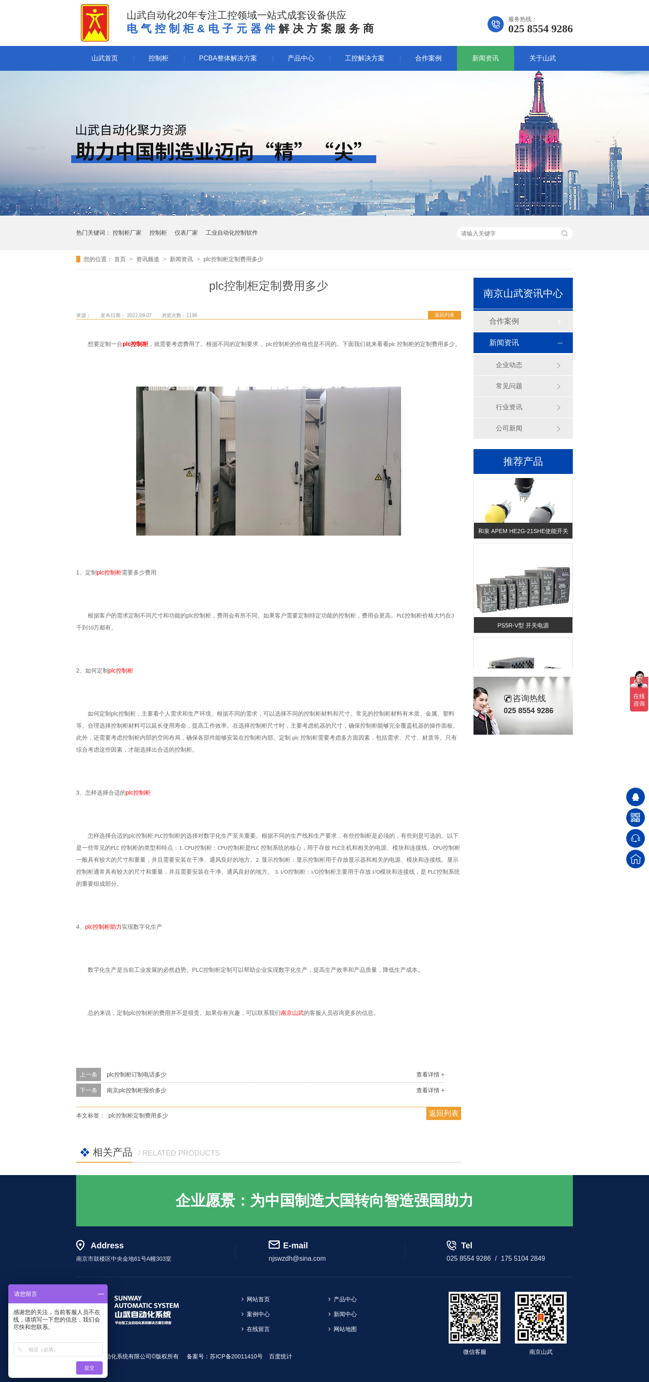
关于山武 (542, 58)
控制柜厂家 (127, 232)
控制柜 (158, 58)
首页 (120, 259)
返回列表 (444, 315)
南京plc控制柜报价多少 (136, 1090)
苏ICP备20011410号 (236, 1356)
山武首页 (104, 58)
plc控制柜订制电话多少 (136, 1074)
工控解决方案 (365, 58)
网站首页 (258, 1299)
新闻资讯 (485, 58)
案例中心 (258, 1314)
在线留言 (258, 1329)
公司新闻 (509, 428)
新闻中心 (345, 1314)
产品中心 (301, 58)
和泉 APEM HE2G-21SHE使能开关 (523, 532)
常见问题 (509, 385)
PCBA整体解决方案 (228, 58)
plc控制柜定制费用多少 (233, 259)
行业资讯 (509, 407)
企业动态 (509, 364)
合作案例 (428, 58)
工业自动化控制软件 (232, 232)
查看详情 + (430, 1074)
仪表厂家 (186, 232)
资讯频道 (148, 259)
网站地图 (345, 1329)
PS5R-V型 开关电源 (523, 626)
